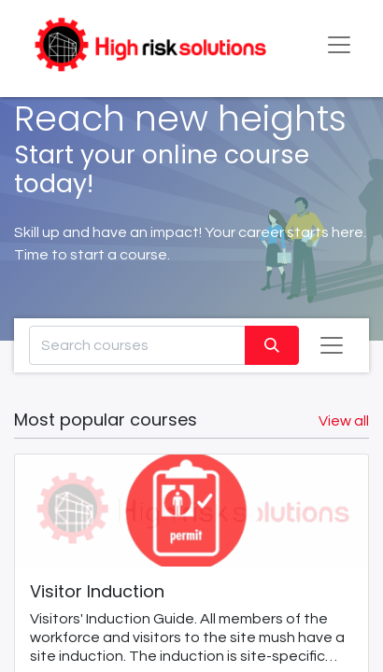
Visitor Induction (97, 592)
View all (344, 420)
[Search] (272, 345)
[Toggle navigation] (331, 345)
